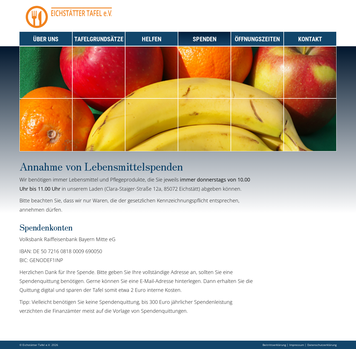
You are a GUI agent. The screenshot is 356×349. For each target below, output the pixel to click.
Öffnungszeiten (257, 39)
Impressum (296, 345)
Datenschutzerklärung (322, 345)
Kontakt (310, 39)
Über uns (45, 39)
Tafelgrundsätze (98, 39)
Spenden (204, 39)
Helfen (151, 39)
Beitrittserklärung (274, 345)
